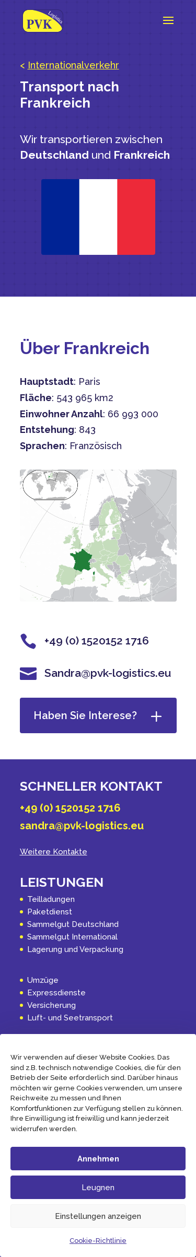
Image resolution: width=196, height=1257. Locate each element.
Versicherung (51, 1005)
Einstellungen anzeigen (98, 1216)
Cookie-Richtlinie (98, 1240)
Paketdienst (49, 912)
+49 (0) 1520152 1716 (70, 808)
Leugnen (98, 1187)
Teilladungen (51, 899)
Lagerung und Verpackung (75, 949)
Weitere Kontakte (53, 851)
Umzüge (43, 980)
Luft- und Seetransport (70, 1018)
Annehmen (98, 1159)
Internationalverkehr (73, 65)
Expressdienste (56, 992)
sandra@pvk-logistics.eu (82, 825)
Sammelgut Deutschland (73, 924)
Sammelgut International (72, 937)
